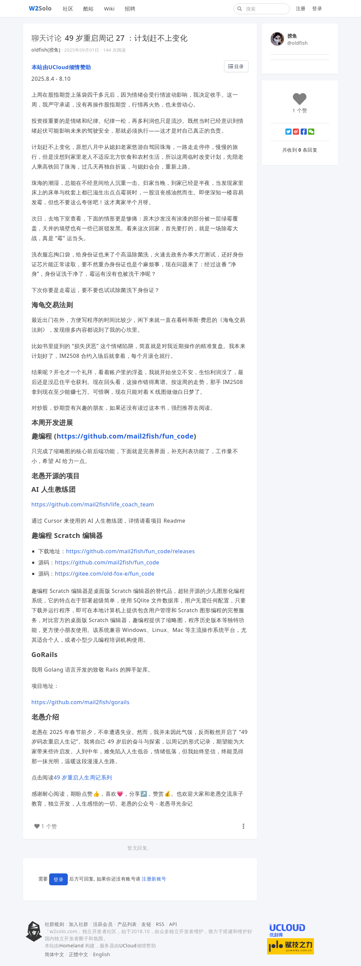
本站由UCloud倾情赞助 (61, 67)
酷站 (88, 8)
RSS (160, 924)
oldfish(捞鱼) (46, 49)
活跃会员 (103, 924)
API (173, 924)
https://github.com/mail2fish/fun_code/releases (130, 551)
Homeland (71, 945)
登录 (317, 8)
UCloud (128, 945)
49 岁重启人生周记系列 (83, 777)
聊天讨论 (47, 38)
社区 (68, 8)
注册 (301, 8)
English (101, 954)
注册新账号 (154, 878)
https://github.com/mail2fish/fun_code (125, 436)
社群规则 (54, 924)
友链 (146, 924)
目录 (236, 66)
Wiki (109, 8)
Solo (40, 8)
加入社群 (78, 924)
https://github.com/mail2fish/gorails (81, 702)
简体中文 (54, 954)
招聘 (130, 8)
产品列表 (127, 924)
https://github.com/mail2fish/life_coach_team (93, 504)
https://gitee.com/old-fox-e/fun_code (105, 573)
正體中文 (78, 954)
